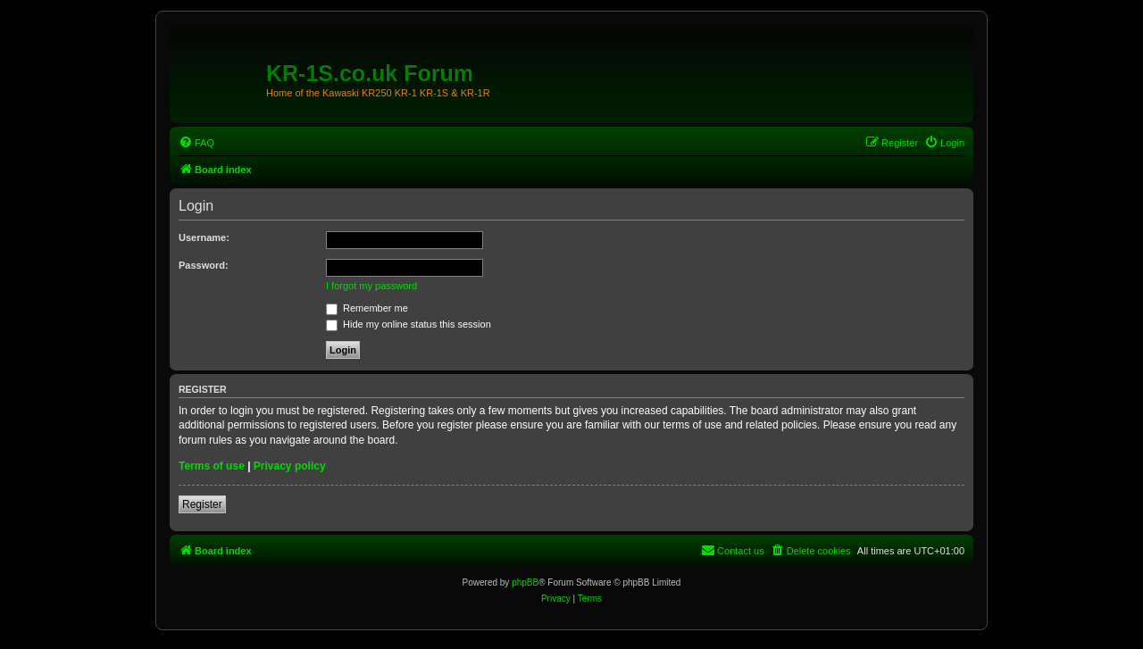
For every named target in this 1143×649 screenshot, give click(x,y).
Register (202, 504)
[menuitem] (196, 143)
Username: (204, 237)
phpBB (525, 582)
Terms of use (212, 466)
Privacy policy (290, 466)
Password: (204, 265)
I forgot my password (371, 285)
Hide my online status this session (408, 324)
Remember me (367, 308)
